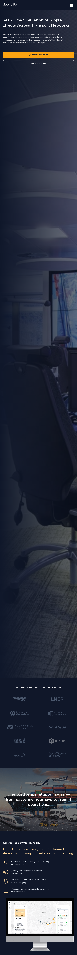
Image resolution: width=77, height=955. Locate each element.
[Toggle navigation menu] (71, 5)
